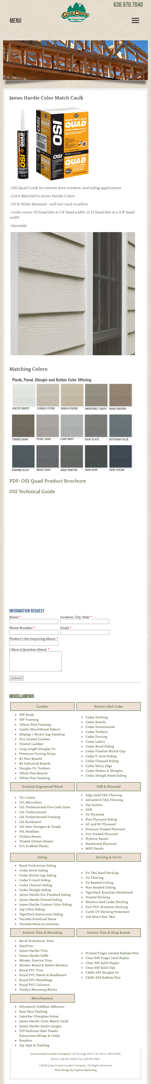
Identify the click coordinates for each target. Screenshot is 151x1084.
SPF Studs (26, 715)
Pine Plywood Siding (101, 819)
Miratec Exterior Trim (35, 960)
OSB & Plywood (109, 786)
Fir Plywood (95, 814)
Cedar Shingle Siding (35, 890)
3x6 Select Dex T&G (100, 917)
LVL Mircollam (30, 802)
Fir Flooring (95, 878)
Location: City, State (76, 617)
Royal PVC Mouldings (35, 980)
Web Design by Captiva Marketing (75, 1070)
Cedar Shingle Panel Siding (106, 775)
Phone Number (22, 628)
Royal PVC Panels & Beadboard (42, 975)
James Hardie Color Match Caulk (44, 1021)
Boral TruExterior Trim (36, 941)
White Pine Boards (33, 773)
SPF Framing (29, 719)
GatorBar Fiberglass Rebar (39, 1016)
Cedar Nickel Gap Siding (37, 875)
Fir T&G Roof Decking (102, 873)
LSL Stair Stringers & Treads (40, 827)
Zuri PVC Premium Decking (107, 907)
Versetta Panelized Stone (37, 919)
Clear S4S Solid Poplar (102, 963)
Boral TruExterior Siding (37, 865)
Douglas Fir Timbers (34, 768)
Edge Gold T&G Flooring (104, 795)
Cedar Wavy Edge (99, 766)
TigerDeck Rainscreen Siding (41, 914)
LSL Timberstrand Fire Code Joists (44, 807)
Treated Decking (98, 897)
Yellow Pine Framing (35, 724)
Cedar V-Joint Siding (101, 756)
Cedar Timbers (97, 732)
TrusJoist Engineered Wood (42, 786)
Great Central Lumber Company (50, 1053)
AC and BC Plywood (101, 824)
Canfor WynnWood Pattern (39, 729)
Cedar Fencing (96, 737)
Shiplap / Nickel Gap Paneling (42, 734)
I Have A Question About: (29, 649)
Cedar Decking (97, 717)
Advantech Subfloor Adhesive (41, 1007)
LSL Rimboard (30, 822)
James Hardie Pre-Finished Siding (45, 895)
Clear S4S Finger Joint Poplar (107, 958)
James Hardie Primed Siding (40, 900)
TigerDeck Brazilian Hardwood (109, 892)
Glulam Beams (30, 836)
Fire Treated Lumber (34, 739)
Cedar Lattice (95, 742)
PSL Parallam (29, 831)
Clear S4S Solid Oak (100, 968)
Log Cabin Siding (32, 909)
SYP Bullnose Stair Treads (38, 1031)
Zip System (94, 805)
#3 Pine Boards (30, 759)
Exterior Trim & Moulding (42, 932)
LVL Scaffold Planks (34, 846)
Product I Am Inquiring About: (33, 639)
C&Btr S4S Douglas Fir (102, 972)
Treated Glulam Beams (36, 841)
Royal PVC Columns (34, 985)
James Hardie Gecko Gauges (40, 1026)
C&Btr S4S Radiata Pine (103, 977)
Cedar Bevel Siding (100, 746)
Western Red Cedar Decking (107, 902)
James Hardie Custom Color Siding (45, 904)
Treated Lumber (31, 744)
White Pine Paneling (34, 778)
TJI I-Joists (27, 797)
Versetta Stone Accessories (39, 924)
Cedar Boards (96, 722)
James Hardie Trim (33, 951)
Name (15, 617)
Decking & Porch (108, 857)
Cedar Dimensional (100, 727)
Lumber (42, 706)
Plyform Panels (97, 839)
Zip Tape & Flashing (34, 1045)
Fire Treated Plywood (102, 834)
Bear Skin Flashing (33, 1011)
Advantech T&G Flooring (104, 800)
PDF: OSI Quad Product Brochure (47, 481)
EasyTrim (26, 946)
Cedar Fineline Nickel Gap (105, 751)
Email (65, 628)
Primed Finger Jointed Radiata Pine (112, 953)
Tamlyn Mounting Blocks (38, 989)
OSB (89, 810)
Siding (42, 857)
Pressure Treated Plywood (105, 829)
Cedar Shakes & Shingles (104, 771)
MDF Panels (95, 848)
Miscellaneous (21, 696)
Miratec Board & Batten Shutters (43, 965)
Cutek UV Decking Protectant (107, 912)
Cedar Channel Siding (102, 761)
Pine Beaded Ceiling (101, 887)
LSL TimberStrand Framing (39, 817)
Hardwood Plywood (101, 844)
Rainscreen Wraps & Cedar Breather (39, 1038)
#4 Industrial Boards (35, 763)
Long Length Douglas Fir (37, 749)
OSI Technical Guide (32, 491)
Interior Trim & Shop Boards (108, 932)
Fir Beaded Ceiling (99, 883)
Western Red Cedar (108, 706)
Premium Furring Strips (37, 754)
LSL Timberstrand (32, 812)
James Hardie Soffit (33, 956)
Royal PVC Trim (31, 970)
